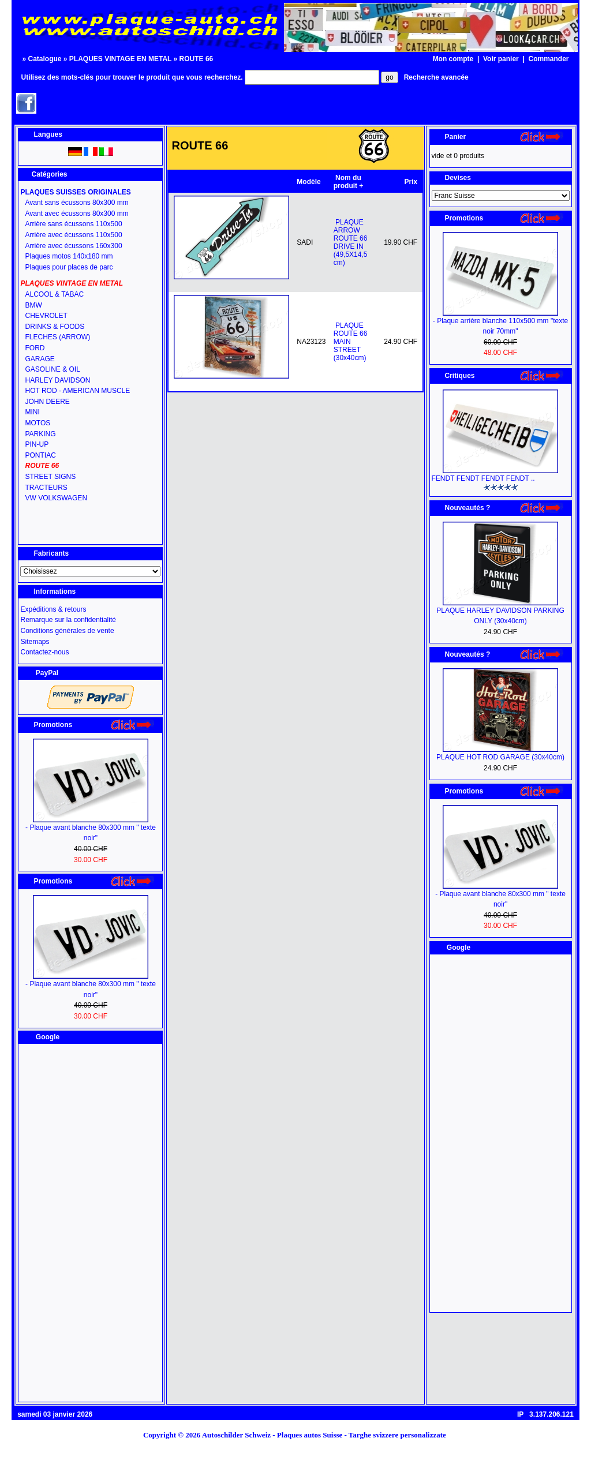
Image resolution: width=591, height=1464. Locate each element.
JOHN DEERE (47, 402)
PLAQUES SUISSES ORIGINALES (75, 192)
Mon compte (453, 59)
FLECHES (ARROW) (57, 337)
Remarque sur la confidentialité (67, 620)
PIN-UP (36, 444)
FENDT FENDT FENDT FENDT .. (483, 478)
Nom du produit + (349, 182)
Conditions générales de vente (67, 631)
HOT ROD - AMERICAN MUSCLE (77, 391)
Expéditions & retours (53, 609)
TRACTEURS (46, 488)
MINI (32, 412)
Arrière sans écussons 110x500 (73, 224)
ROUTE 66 (196, 59)
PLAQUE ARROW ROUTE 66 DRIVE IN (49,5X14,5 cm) (351, 242)
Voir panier (501, 59)
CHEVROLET (46, 316)
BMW (33, 305)
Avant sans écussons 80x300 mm (76, 203)
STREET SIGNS (50, 477)
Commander (549, 59)
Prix (411, 182)
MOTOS (37, 423)
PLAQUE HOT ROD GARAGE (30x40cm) (500, 757)
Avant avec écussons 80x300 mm (76, 213)
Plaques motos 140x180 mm (69, 256)
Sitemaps (34, 642)
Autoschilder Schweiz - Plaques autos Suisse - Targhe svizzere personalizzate (328, 1435)
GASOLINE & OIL (52, 369)
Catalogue (44, 59)
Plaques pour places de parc (69, 267)
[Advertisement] (90, 1223)
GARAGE (39, 359)
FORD (34, 348)
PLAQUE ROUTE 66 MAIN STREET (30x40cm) (351, 341)
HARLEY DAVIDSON (57, 380)
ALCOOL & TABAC (54, 294)
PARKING (40, 434)
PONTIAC (40, 455)
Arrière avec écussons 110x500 (73, 235)
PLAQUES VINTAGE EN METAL (120, 59)
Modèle (308, 182)
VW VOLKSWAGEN (56, 498)
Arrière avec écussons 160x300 (73, 246)
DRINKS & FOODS (54, 327)
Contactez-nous (44, 652)
